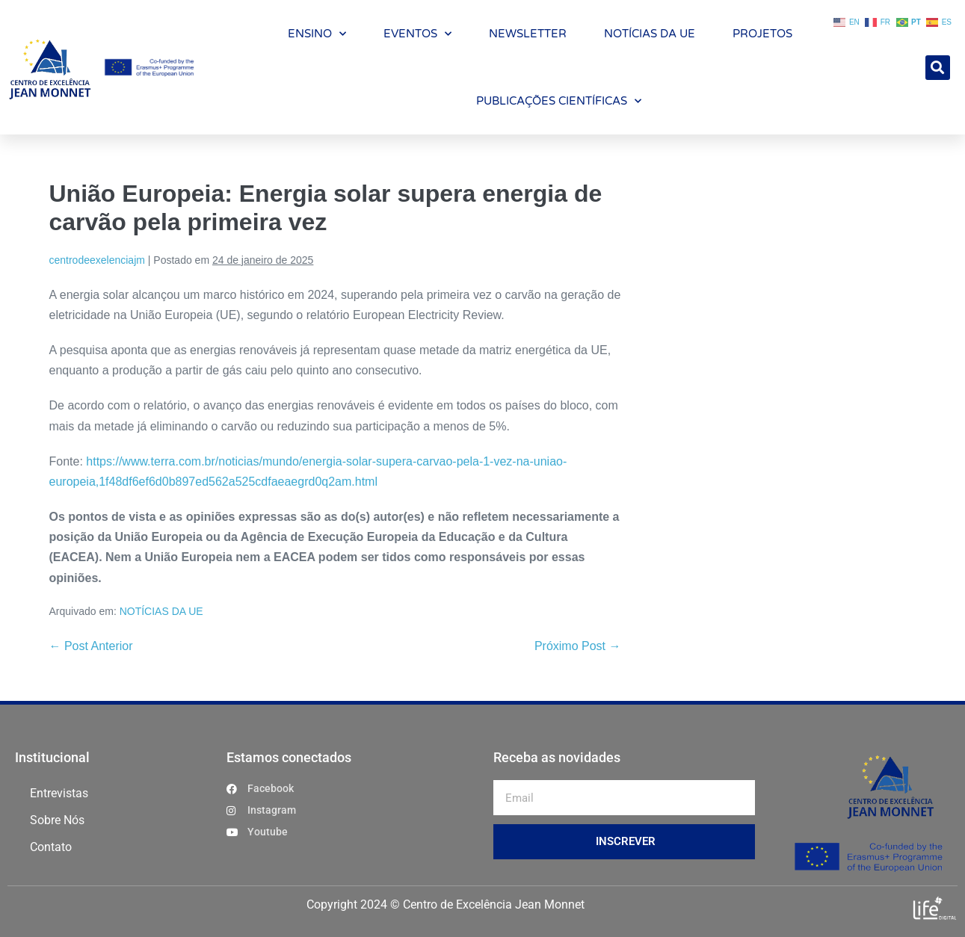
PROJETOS (762, 33)
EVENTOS (417, 34)
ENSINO (317, 34)
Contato (51, 847)
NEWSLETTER (528, 33)
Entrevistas (59, 793)
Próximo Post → (577, 646)
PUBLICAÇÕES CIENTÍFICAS (558, 101)
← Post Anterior (91, 646)
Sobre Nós (57, 820)
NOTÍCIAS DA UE (649, 33)
